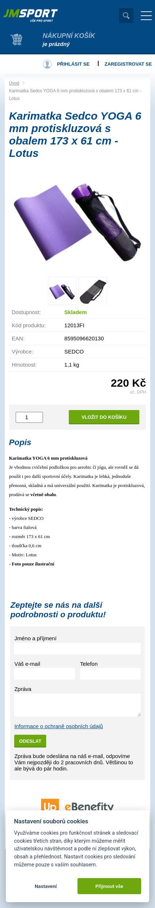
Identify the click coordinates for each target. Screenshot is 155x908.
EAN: (18, 338)
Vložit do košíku (104, 417)
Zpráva (22, 689)
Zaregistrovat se (128, 64)
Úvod (14, 83)
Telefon (89, 664)
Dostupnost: (26, 312)
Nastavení (46, 886)
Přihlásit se (73, 64)
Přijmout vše (109, 886)
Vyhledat (126, 15)
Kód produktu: (28, 325)
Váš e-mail (27, 664)
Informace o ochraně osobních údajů (58, 726)
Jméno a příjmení (35, 638)
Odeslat (30, 741)
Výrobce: (22, 351)
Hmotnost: (24, 365)
